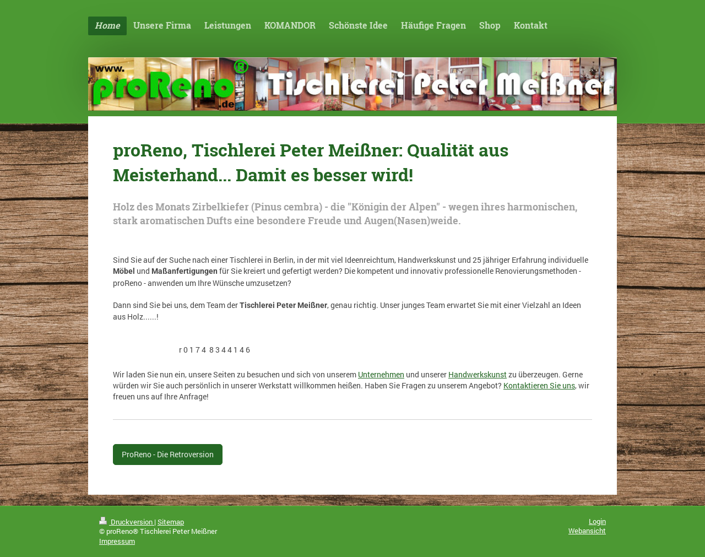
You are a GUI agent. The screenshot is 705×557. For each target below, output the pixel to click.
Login (597, 521)
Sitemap (171, 521)
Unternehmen (381, 374)
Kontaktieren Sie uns (539, 385)
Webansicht (587, 530)
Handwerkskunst (477, 374)
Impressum (117, 541)
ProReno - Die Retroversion (168, 454)
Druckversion (126, 521)
